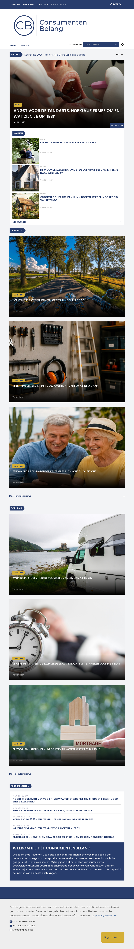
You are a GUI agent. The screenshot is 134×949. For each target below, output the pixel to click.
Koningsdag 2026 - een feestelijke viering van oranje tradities (54, 54)
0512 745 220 (59, 4)
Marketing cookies (22, 929)
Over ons (15, 4)
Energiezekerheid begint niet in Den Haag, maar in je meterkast (52, 810)
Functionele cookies (23, 921)
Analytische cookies (23, 925)
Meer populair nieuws (20, 774)
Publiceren (28, 4)
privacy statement (107, 915)
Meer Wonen (19, 222)
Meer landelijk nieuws (20, 496)
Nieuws (25, 45)
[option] (62, 54)
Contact (43, 4)
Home (13, 45)
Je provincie (75, 44)
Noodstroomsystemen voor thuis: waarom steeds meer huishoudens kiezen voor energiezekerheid (65, 800)
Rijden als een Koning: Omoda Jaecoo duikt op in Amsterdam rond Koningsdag (64, 837)
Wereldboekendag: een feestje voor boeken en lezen (46, 828)
